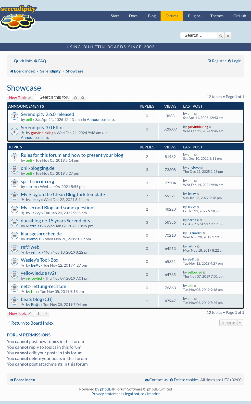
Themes (217, 15)
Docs (133, 15)
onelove (194, 167)
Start (115, 15)
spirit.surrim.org (37, 181)
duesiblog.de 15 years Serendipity (55, 220)
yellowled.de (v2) (38, 273)
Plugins (194, 15)
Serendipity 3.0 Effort (43, 127)
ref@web (30, 247)
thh (34, 291)
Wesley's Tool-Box (39, 260)
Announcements (101, 119)
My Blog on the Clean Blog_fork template (63, 194)
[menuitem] (40, 60)
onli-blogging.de (37, 168)
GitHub (239, 15)
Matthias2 (34, 225)
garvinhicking (42, 132)
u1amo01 (34, 238)
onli (29, 119)
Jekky (35, 199)
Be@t (35, 265)
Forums (171, 15)
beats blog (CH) (37, 299)
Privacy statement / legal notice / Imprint (125, 393)
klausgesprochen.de (41, 233)
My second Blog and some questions (58, 207)
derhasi (193, 220)
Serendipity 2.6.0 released (47, 114)
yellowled (34, 278)
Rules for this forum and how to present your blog (72, 155)
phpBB (106, 389)
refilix (35, 252)
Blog (152, 15)
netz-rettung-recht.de (43, 286)
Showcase (24, 87)
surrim (31, 186)
